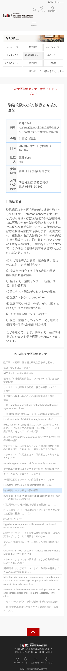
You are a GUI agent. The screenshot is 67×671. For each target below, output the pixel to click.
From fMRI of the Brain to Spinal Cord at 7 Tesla (27, 485)
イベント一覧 (12, 47)
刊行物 (53, 63)
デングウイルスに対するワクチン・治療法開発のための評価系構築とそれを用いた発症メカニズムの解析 (31, 447)
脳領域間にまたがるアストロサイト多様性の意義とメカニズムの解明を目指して (31, 570)
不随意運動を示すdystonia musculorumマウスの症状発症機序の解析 (31, 439)
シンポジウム (12, 55)
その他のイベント (12, 63)
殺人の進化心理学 (12, 519)
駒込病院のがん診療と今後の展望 (20, 490)
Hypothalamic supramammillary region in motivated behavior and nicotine (29, 526)
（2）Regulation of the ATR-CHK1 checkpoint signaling (31, 414)
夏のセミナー (53, 55)
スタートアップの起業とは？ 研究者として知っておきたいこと (31, 456)
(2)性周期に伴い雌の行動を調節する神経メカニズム (30, 504)
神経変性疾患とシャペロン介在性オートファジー (28, 479)
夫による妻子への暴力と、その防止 (22, 474)
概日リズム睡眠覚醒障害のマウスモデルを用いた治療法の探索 (31, 380)
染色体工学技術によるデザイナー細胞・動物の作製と (31, 468)
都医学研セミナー (33, 55)
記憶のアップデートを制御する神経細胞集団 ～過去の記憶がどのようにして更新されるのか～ (31, 535)
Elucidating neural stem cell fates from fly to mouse (29, 463)
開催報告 (33, 63)
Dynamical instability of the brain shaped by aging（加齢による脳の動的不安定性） (32, 497)
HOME (32, 71)
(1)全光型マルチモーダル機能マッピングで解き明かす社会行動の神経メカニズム (31, 512)
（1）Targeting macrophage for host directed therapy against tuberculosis (30, 407)
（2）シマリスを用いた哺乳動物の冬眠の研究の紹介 (30, 601)
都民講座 (33, 47)
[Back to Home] (18, 15)
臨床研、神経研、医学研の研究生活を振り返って (28, 362)
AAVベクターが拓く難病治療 (18, 373)
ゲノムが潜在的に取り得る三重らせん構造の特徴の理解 (31, 544)
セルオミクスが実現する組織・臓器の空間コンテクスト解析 (31, 389)
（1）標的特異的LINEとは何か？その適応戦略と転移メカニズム (32, 609)
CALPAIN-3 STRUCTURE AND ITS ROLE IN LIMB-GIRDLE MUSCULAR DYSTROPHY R (31, 552)
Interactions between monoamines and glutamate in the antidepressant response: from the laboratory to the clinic (31, 593)
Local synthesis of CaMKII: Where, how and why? (28, 419)
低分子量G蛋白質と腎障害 (17, 368)
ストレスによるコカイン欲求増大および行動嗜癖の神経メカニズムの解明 (31, 561)
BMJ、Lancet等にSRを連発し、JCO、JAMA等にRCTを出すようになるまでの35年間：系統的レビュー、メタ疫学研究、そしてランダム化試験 (31, 428)
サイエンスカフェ (53, 47)
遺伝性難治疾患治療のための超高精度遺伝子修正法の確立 (31, 398)
